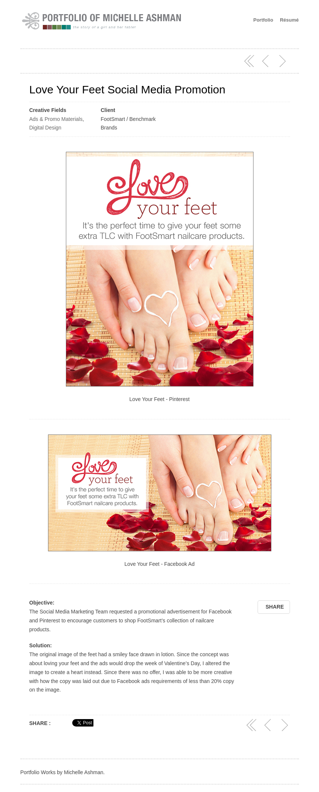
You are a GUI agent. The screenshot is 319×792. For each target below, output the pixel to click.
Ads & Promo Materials (56, 119)
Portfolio (263, 20)
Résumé (289, 20)
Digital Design (45, 128)
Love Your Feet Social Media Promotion (127, 89)
